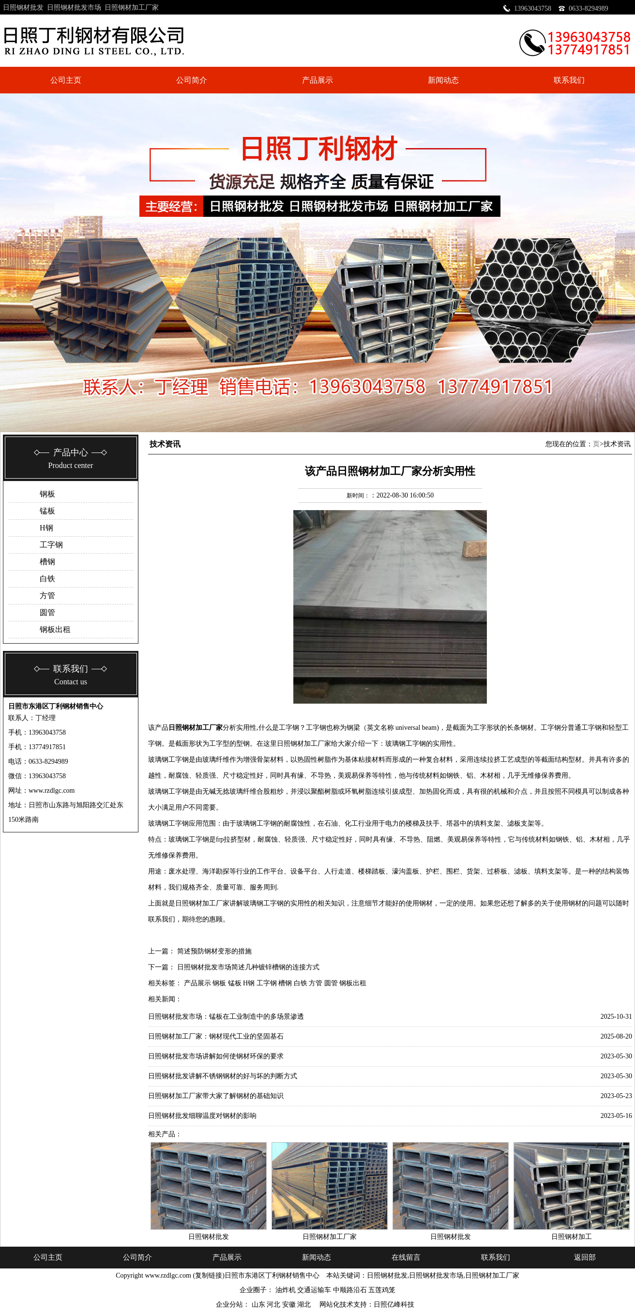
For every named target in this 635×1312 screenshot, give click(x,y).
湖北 (305, 1304)
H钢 (46, 528)
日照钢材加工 (571, 1236)
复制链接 (208, 1275)
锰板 (47, 511)
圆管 (47, 612)
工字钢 (51, 545)
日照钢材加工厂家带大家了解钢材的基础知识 (216, 1096)
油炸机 (285, 1290)
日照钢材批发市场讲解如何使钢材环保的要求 (216, 1056)
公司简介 (191, 80)
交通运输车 (314, 1290)
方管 (47, 595)
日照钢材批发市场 (74, 7)
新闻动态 (443, 80)
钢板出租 (55, 629)
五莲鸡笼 (381, 1290)
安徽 (290, 1304)
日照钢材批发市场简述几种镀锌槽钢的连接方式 (248, 967)
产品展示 (317, 80)
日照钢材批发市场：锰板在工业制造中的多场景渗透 (226, 1016)
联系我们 (569, 80)
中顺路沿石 (350, 1290)
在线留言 (406, 1257)
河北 (274, 1304)
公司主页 (65, 80)
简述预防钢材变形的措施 (214, 951)
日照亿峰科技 (394, 1304)
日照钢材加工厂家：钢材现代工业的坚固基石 (216, 1036)
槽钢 (47, 562)
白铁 (47, 578)
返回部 (585, 1257)
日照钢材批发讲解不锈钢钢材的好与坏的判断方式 (222, 1076)
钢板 (47, 494)
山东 (259, 1304)
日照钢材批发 (23, 7)
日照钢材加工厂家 (132, 7)
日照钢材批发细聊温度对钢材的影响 (202, 1115)
